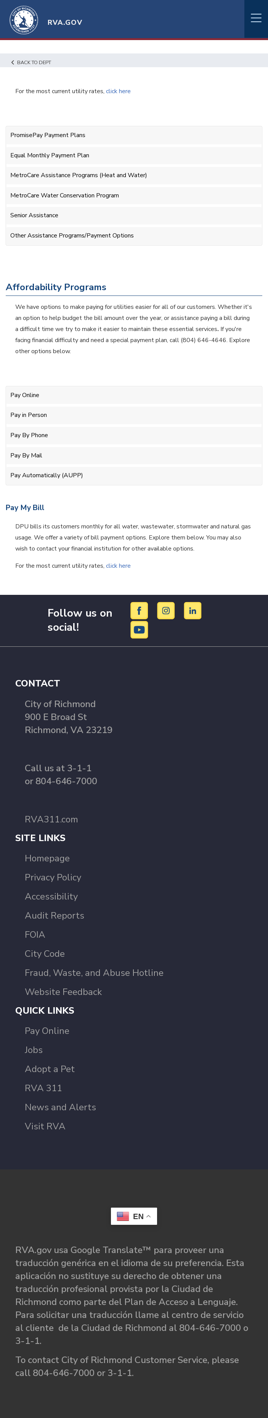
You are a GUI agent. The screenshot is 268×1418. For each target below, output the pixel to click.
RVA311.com (51, 819)
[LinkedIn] (192, 610)
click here (118, 566)
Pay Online (24, 395)
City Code (45, 954)
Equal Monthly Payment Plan (49, 155)
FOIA (35, 935)
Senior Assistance (34, 215)
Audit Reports (54, 915)
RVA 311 (43, 1088)
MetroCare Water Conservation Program (64, 195)
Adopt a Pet (50, 1069)
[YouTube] (139, 629)
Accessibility (51, 896)
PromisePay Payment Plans (47, 135)
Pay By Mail (26, 455)
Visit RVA (45, 1126)
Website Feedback (63, 992)
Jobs (34, 1050)
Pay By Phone (29, 435)
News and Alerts (60, 1107)
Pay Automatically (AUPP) (46, 475)
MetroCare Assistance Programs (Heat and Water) (78, 175)
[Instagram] (167, 610)
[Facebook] (140, 610)
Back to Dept (31, 62)
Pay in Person (28, 415)
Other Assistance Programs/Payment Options (72, 235)
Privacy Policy (53, 877)
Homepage (47, 858)
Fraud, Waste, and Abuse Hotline (94, 973)
